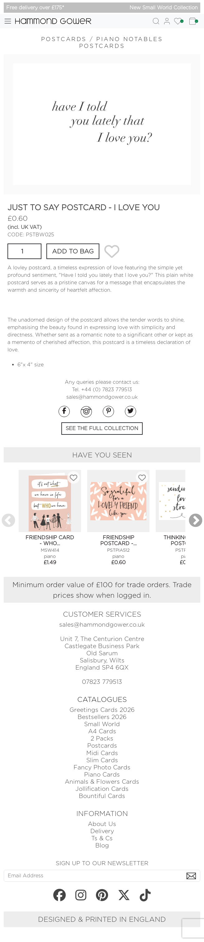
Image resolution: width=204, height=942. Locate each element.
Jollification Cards (102, 788)
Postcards (102, 745)
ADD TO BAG (73, 251)
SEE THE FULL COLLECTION (102, 428)
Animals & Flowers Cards (102, 781)
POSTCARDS (64, 39)
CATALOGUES (102, 699)
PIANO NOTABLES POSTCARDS (121, 42)
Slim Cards (102, 760)
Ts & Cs (102, 838)
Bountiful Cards (102, 796)
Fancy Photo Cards (102, 767)
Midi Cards (102, 753)
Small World (102, 724)
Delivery (102, 831)
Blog (102, 845)
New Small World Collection (164, 8)
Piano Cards (102, 774)
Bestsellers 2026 (102, 717)
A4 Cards (102, 731)
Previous (8, 521)
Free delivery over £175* (35, 8)
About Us (102, 824)
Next (195, 521)
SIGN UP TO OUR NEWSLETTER (102, 863)
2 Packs (102, 738)
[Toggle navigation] (8, 21)
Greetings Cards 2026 (102, 709)
